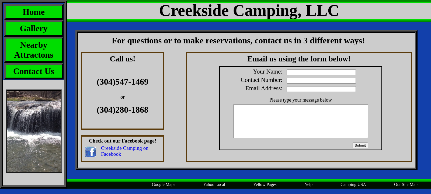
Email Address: (300, 88)
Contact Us (33, 71)
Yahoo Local (214, 184)
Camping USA (353, 184)
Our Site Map (406, 184)
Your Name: (304, 71)
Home (34, 12)
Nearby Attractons (33, 50)
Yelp (309, 184)
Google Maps (163, 184)
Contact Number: (298, 80)
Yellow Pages (265, 184)
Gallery (33, 28)
